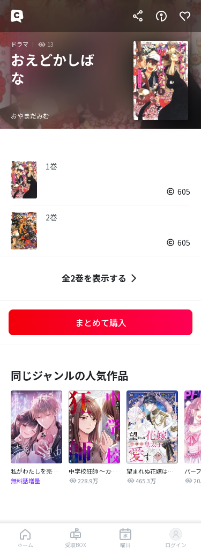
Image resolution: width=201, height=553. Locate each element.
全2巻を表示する (100, 278)
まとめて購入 (100, 322)
